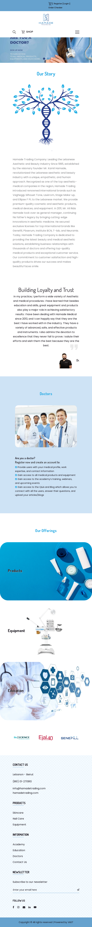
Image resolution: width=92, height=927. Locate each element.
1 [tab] (44, 59)
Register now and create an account (35, 462)
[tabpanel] (46, 50)
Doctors (18, 856)
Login (66, 3)
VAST (70, 922)
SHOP (27, 32)
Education (19, 850)
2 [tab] (48, 59)
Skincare (18, 813)
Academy (19, 844)
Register (58, 3)
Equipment (19, 824)
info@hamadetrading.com (29, 788)
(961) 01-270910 (22, 781)
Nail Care (18, 818)
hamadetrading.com (25, 793)
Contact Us (20, 862)
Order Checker (55, 7)
